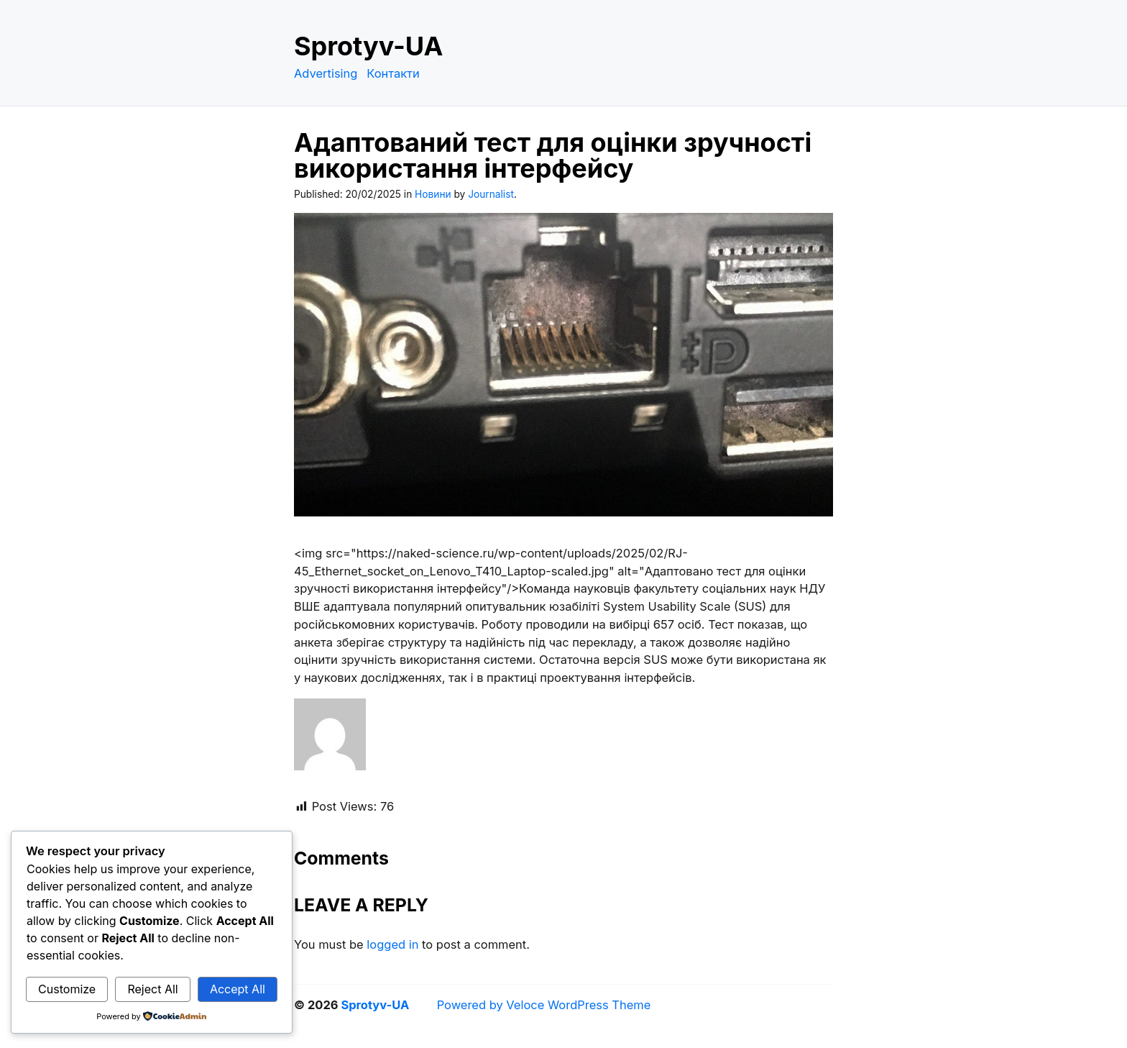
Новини (433, 194)
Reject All (152, 989)
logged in (392, 944)
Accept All (237, 989)
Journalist (491, 194)
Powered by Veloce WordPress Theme (544, 1005)
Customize (67, 989)
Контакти (393, 73)
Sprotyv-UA (368, 46)
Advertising (325, 73)
